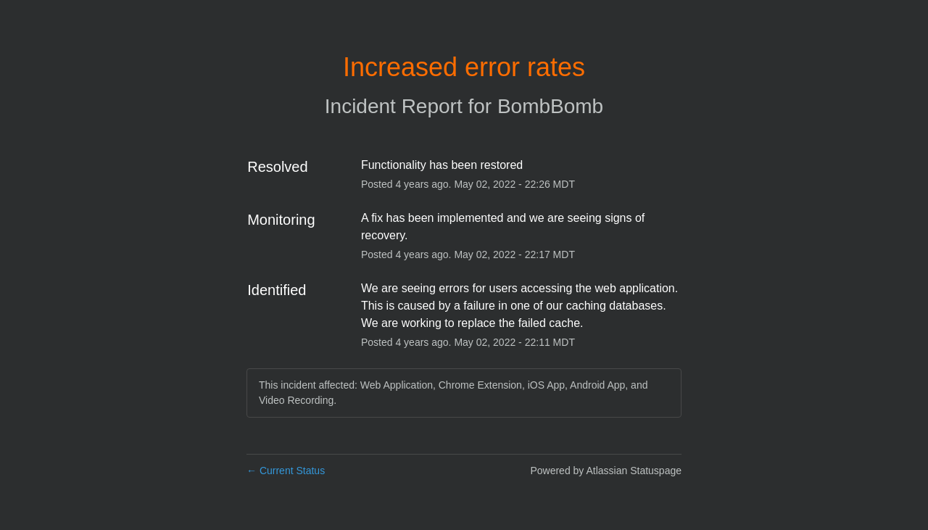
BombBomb (550, 106)
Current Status (285, 470)
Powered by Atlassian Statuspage (606, 470)
